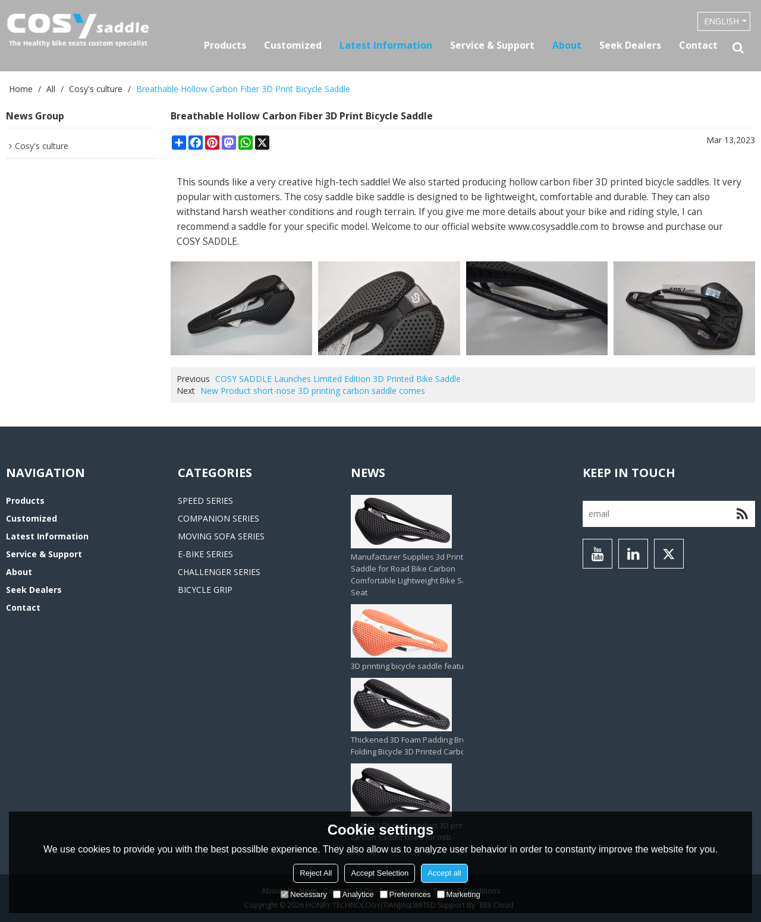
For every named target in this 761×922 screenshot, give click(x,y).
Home (21, 88)
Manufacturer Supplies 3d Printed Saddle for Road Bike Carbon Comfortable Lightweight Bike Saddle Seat (417, 574)
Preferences (405, 894)
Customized (293, 45)
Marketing (458, 894)
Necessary (303, 894)
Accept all (444, 873)
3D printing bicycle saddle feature (411, 666)
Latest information (385, 45)
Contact (698, 45)
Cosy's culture (95, 88)
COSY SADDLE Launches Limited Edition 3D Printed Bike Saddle (338, 378)
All (50, 88)
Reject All (316, 873)
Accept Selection (379, 873)
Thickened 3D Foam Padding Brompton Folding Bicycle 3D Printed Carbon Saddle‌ (424, 745)
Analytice (353, 894)
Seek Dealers (630, 45)
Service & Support (492, 45)
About (566, 45)
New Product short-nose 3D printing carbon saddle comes (312, 390)
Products (225, 45)
